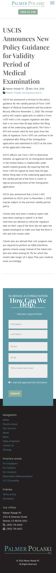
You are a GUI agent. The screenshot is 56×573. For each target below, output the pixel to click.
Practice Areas (10, 424)
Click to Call (27, 12)
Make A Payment (11, 441)
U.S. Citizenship (11, 480)
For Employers (10, 463)
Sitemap (7, 449)
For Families (9, 467)
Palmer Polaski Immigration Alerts (24, 92)
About (6, 432)
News (5, 436)
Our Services (9, 428)
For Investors (9, 472)
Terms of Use (9, 494)
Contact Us (8, 445)
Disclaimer (8, 498)
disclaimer (41, 382)
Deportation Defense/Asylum (18, 476)
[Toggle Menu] (52, 2)
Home (6, 419)
